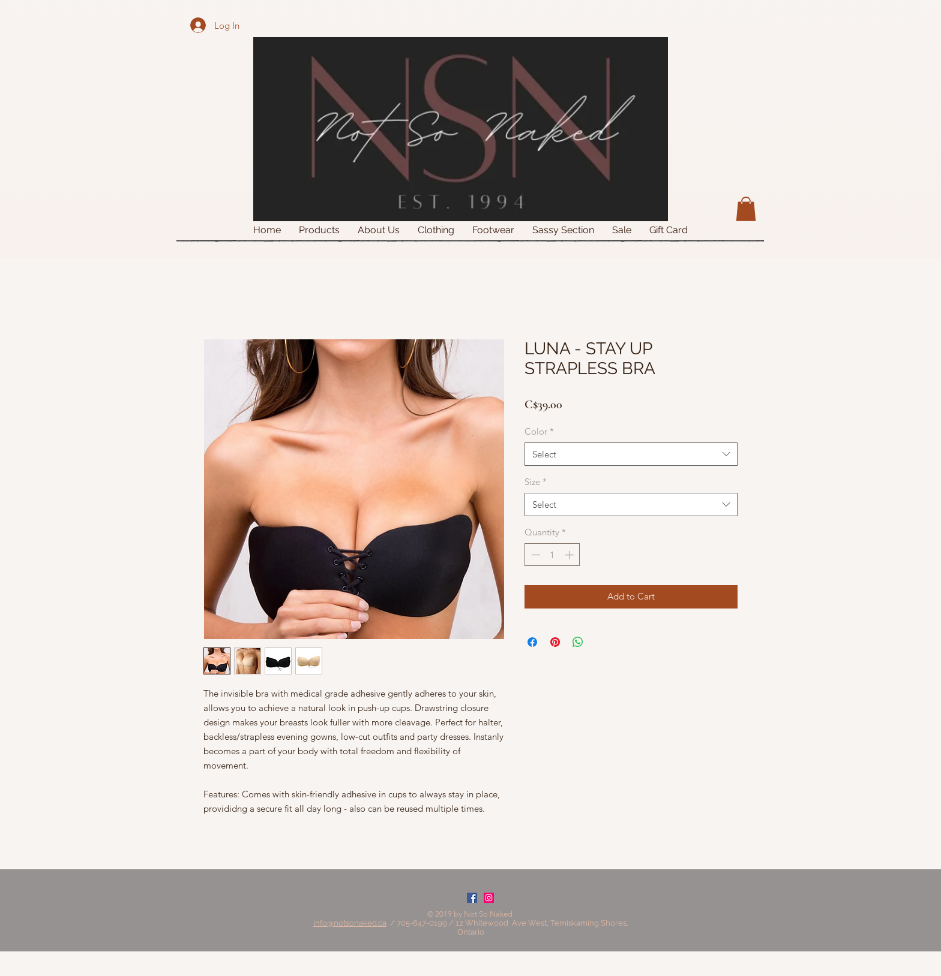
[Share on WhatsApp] (578, 642)
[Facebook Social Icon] (472, 898)
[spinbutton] (552, 555)
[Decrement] (534, 555)
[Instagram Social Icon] (489, 898)
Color (539, 431)
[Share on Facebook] (532, 642)
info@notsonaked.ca (349, 922)
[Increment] (570, 555)
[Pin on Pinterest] (555, 642)
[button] (746, 209)
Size (536, 481)
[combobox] (631, 454)
